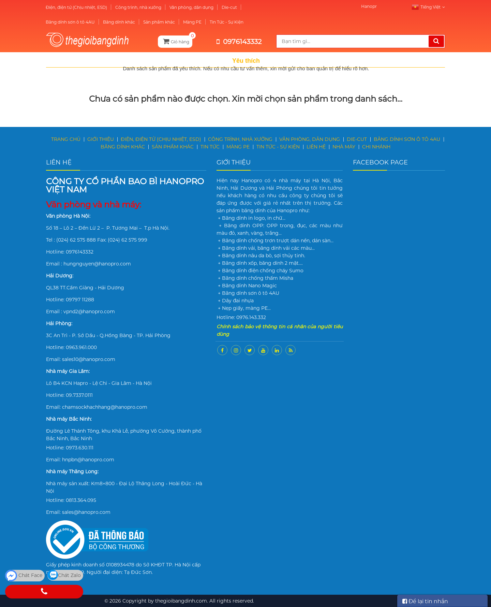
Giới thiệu (100, 139)
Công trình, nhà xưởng (129, 7)
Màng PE (183, 22)
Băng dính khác (110, 22)
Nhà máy (343, 147)
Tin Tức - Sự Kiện (217, 22)
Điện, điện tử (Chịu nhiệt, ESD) (67, 7)
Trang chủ (65, 139)
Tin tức (210, 147)
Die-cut (220, 7)
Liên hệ (316, 147)
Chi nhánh (376, 147)
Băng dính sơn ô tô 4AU (61, 22)
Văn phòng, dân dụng (182, 7)
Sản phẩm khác (150, 22)
